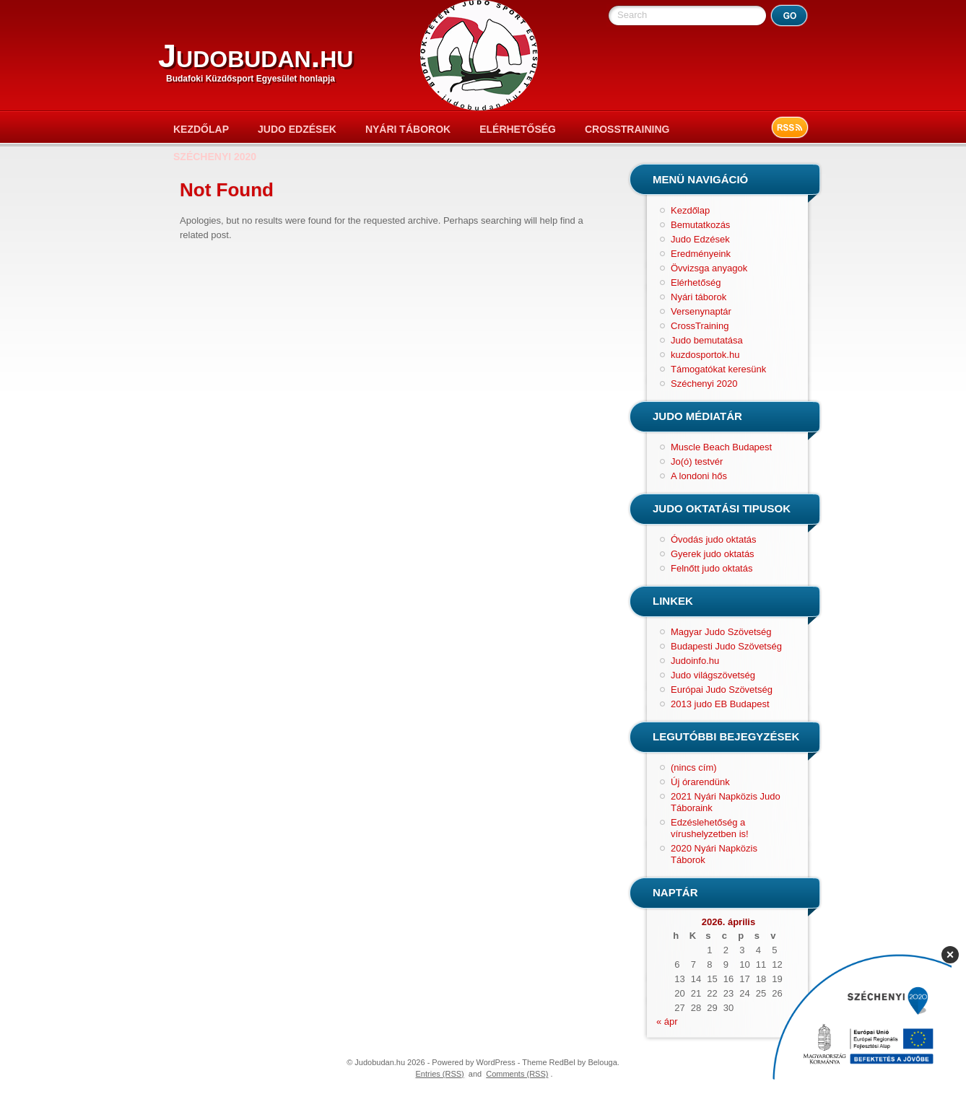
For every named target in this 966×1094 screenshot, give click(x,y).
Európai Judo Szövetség (722, 689)
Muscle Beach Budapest (721, 447)
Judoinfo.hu (695, 660)
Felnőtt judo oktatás (711, 568)
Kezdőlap (201, 129)
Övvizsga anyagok (709, 268)
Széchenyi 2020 (214, 156)
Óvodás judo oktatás (714, 539)
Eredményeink (701, 253)
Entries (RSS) (440, 1073)
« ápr (667, 1021)
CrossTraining (627, 129)
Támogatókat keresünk (718, 369)
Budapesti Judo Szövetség (726, 646)
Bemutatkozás (700, 224)
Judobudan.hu (255, 56)
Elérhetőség (517, 129)
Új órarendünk (700, 781)
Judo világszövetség (713, 675)
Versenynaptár (701, 311)
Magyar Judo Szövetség (721, 631)
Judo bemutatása (707, 340)
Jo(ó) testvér (697, 461)
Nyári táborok (408, 129)
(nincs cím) (694, 767)
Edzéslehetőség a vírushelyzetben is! (710, 828)
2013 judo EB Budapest (720, 704)
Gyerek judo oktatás (712, 553)
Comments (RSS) (517, 1073)
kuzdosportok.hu (705, 354)
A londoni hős (699, 476)
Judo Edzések (297, 129)
